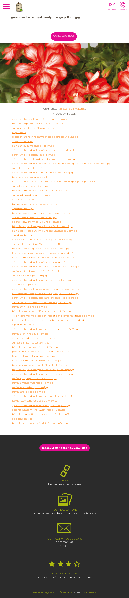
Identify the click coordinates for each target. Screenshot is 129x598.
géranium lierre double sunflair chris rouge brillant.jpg (42, 374)
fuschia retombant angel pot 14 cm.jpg (33, 356)
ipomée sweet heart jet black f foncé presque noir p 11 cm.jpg (45, 293)
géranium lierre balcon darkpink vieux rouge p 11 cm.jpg (43, 159)
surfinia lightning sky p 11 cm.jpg (30, 333)
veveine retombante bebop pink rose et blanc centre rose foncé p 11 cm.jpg (53, 315)
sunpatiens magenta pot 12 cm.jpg (31, 168)
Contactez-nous (65, 35)
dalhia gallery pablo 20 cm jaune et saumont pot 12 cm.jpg (44, 230)
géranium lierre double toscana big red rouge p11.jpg (41, 405)
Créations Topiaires (22, 141)
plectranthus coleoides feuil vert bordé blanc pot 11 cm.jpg (43, 351)
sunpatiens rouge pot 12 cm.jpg (29, 275)
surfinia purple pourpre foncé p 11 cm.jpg (34, 378)
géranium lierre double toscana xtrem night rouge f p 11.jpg (45, 329)
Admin (78, 592)
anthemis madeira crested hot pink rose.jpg (36, 338)
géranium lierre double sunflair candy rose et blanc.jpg (42, 172)
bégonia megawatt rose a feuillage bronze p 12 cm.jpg (41, 123)
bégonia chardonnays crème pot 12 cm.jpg (35, 347)
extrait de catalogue (23, 199)
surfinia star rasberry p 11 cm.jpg (30, 387)
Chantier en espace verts (25, 284)
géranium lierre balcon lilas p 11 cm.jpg (33, 154)
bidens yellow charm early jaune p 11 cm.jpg (36, 221)
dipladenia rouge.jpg (23, 324)
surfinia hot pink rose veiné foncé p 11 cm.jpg (37, 271)
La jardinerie (19, 132)
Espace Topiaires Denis (72, 108)
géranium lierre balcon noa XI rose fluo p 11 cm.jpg (40, 119)
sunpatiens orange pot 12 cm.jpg (30, 186)
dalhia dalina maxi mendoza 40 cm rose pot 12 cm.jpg (42, 302)
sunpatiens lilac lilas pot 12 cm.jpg (30, 342)
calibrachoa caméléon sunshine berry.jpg (35, 217)
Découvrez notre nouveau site (64, 447)
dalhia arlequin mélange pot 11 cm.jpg (33, 145)
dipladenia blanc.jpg (23, 208)
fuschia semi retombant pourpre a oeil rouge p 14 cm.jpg (43, 257)
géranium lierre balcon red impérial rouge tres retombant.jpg (46, 289)
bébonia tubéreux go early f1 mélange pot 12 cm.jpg (40, 248)
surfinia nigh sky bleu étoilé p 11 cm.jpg (33, 128)
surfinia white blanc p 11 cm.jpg (29, 306)
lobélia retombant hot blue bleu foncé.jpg (34, 400)
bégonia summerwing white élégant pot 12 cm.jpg (40, 190)
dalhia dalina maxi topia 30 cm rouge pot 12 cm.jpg (40, 244)
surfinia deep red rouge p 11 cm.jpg (31, 195)
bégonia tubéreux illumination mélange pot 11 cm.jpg (41, 213)
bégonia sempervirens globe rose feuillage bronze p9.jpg (43, 369)
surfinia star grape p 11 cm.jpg (28, 391)
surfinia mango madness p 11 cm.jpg (32, 382)
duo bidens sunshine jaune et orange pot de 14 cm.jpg (42, 239)
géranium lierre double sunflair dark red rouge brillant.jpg (44, 150)
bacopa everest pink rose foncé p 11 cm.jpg (35, 204)
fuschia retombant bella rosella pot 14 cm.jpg (37, 360)
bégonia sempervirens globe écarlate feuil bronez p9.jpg (42, 226)
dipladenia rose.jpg (22, 418)
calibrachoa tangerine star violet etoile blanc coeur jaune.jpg (45, 136)
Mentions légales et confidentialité (52, 592)
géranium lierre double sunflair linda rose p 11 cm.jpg (41, 280)
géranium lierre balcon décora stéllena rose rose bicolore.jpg (45, 297)
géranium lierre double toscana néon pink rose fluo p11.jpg (44, 396)
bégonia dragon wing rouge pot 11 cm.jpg (34, 177)
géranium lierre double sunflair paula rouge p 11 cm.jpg (43, 262)
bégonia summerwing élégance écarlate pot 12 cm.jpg (42, 311)
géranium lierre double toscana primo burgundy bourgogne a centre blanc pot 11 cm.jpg (61, 163)
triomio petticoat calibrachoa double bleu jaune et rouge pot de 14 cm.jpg (52, 320)
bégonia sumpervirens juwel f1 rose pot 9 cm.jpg (39, 409)
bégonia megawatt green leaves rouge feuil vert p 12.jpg (42, 414)
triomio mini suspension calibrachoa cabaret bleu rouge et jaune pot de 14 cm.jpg (57, 181)
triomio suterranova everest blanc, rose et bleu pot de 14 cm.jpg (46, 253)
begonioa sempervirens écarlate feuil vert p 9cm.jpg (40, 423)
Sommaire (90, 592)
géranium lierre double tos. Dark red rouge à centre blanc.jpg (46, 266)
